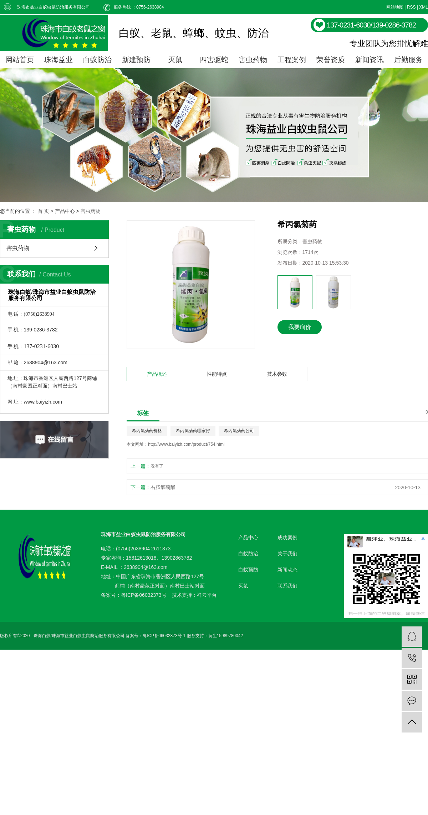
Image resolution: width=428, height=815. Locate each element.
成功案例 (287, 537)
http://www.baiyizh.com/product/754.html (186, 444)
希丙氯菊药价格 (147, 430)
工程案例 (291, 60)
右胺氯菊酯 (163, 487)
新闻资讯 (369, 60)
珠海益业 (58, 60)
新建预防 (136, 60)
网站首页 (19, 60)
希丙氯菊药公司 (239, 430)
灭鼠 (175, 60)
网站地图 (394, 7)
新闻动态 (287, 569)
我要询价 (299, 327)
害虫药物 (253, 60)
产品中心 (65, 211)
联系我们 (287, 586)
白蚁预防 (248, 569)
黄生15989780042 (225, 635)
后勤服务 (408, 60)
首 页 (43, 211)
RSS (411, 7)
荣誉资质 (330, 60)
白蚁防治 (97, 60)
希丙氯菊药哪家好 (193, 430)
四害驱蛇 (214, 60)
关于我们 (287, 553)
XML (423, 7)
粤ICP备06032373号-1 (164, 635)
